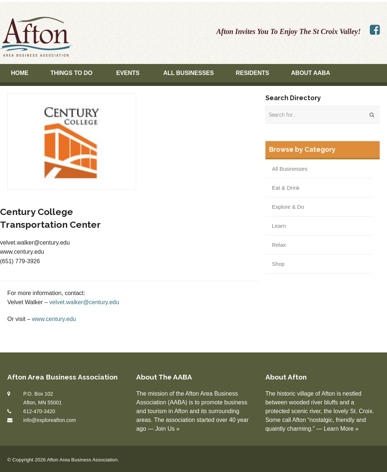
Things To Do (71, 73)
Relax (279, 245)
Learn (279, 226)
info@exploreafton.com (49, 420)
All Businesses (188, 73)
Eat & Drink (286, 188)
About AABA (310, 73)
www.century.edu (54, 319)
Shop (278, 264)
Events (127, 73)
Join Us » (167, 429)
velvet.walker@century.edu (84, 302)
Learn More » (341, 429)
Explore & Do (288, 207)
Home (19, 73)
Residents (252, 73)
